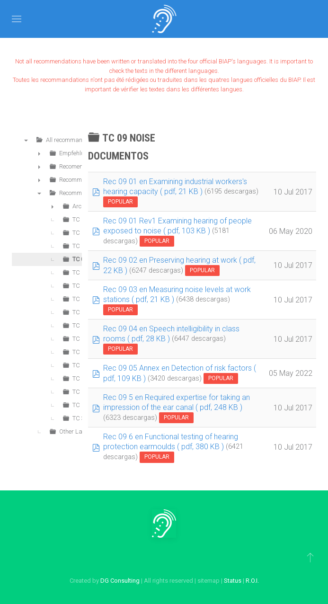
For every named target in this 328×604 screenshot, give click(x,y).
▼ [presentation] (26, 140)
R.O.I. (252, 580)
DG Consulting (120, 580)
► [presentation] (39, 153)
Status (232, 580)
